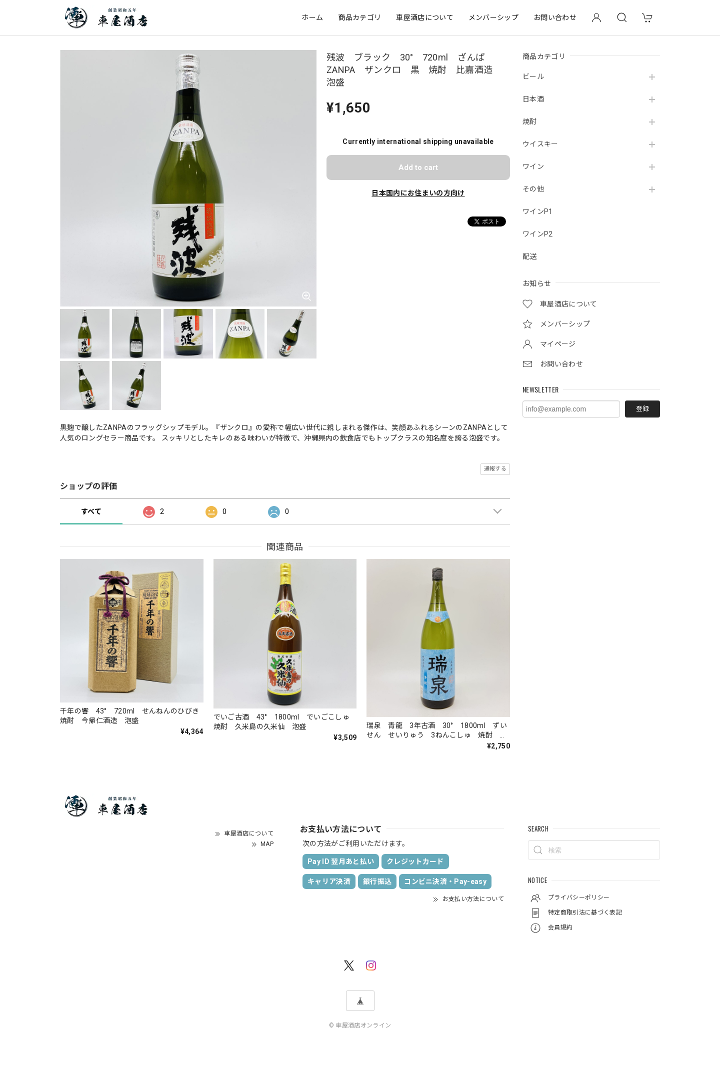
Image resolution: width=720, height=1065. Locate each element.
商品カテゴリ (359, 18)
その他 (533, 189)
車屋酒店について (425, 18)
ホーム (312, 18)
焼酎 (529, 122)
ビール (533, 76)
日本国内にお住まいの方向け (418, 193)
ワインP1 (537, 212)
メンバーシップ (493, 18)
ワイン (533, 166)
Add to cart (418, 167)
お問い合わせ (555, 18)
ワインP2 (537, 234)
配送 (529, 256)
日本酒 (533, 99)
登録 (642, 408)
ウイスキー (540, 144)
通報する (495, 469)
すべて (91, 512)
